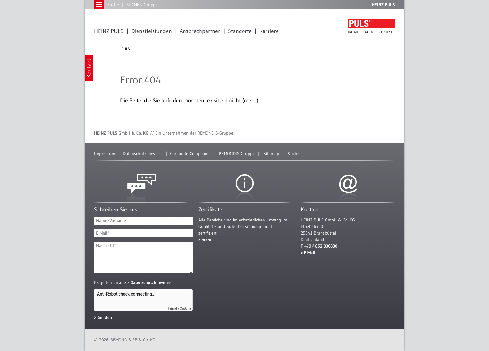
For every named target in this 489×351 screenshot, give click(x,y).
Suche (113, 4)
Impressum (104, 153)
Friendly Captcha (179, 308)
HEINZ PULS (108, 31)
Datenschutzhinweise (142, 153)
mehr (206, 239)
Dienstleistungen (151, 31)
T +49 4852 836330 (319, 246)
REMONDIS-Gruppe (237, 153)
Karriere (269, 31)
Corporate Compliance (190, 153)
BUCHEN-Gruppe (142, 4)
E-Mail (309, 252)
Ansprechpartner (200, 31)
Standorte (240, 31)
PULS (126, 48)
